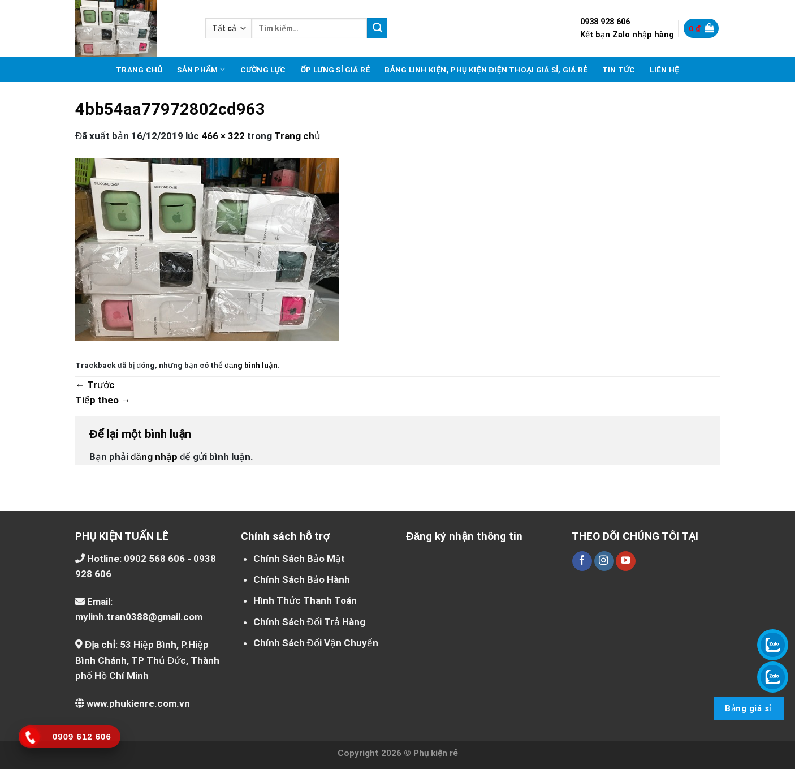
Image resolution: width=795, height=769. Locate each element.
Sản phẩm (201, 69)
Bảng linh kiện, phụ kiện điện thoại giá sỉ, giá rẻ (485, 69)
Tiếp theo (103, 400)
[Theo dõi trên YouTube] (626, 561)
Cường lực (263, 69)
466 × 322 (223, 135)
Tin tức (618, 69)
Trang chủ (139, 69)
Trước (95, 384)
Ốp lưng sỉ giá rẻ (335, 69)
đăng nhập (154, 456)
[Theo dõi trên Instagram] (604, 561)
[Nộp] (377, 28)
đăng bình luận (251, 365)
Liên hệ (664, 69)
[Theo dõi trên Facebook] (582, 561)
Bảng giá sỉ (748, 708)
